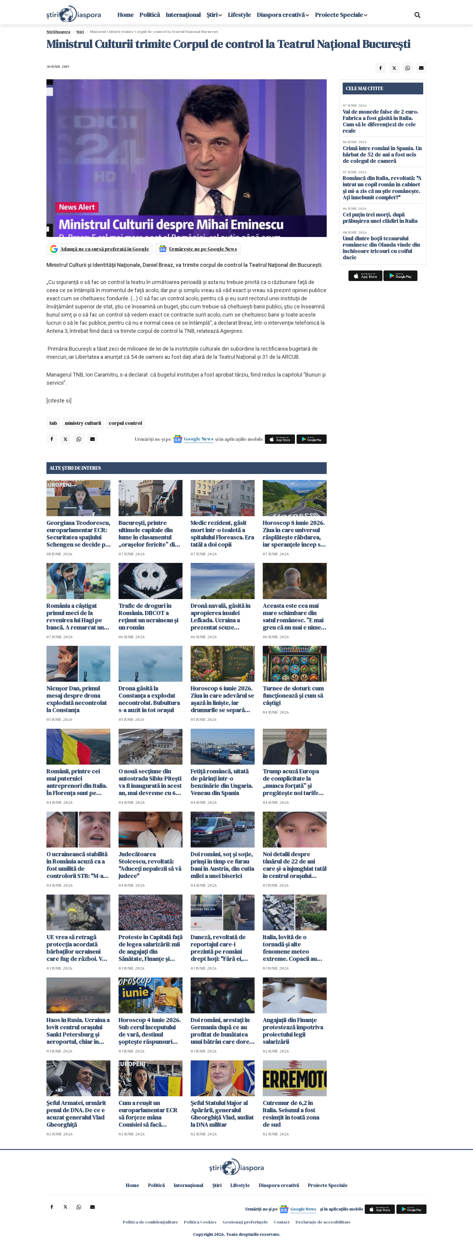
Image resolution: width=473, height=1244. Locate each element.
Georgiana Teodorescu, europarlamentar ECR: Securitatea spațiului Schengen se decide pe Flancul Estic (78, 533)
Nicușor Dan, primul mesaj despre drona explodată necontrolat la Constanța (76, 699)
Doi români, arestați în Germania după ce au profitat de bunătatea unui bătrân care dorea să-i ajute (221, 1030)
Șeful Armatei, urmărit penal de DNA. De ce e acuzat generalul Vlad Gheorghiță (76, 1113)
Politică (150, 15)
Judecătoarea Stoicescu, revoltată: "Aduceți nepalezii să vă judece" (150, 865)
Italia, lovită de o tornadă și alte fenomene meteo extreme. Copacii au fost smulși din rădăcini (293, 947)
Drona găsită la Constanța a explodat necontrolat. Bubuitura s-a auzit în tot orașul (149, 699)
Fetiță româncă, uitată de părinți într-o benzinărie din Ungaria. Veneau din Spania (222, 782)
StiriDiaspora (58, 31)
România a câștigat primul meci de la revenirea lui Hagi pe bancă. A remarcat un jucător (75, 616)
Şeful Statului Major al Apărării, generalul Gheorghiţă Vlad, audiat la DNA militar (222, 1113)
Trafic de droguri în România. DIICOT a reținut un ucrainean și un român (148, 616)
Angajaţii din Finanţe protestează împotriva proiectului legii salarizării (293, 1030)
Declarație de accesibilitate (323, 1222)
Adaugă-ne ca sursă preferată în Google (104, 248)
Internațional (183, 15)
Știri (212, 15)
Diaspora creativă (281, 15)
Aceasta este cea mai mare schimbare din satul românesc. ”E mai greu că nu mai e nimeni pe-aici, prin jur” (294, 616)
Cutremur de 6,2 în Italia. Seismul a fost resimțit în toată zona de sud (291, 1113)
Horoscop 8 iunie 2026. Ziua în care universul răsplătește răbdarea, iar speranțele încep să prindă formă (294, 533)
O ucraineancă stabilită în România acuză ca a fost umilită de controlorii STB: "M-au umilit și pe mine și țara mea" (76, 865)
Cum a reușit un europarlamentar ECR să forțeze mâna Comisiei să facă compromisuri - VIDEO (149, 1113)
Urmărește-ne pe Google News (203, 248)
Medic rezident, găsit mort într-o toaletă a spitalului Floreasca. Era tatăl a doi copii (222, 533)
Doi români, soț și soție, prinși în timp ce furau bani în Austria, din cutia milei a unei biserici (222, 865)
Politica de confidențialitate (150, 1222)
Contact (282, 1222)
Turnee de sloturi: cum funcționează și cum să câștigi (293, 695)
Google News (199, 438)
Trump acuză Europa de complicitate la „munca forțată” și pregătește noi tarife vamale (291, 782)
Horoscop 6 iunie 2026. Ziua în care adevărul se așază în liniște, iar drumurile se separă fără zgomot (222, 699)
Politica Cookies (200, 1222)
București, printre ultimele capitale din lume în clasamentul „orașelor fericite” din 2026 (148, 533)
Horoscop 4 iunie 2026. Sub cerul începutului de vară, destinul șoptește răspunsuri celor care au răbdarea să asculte (150, 1030)
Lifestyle (239, 15)
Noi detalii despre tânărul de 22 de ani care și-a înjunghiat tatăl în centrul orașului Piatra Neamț (294, 865)
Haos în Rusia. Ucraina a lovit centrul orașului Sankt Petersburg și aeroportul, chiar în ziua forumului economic (78, 1030)
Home (126, 15)
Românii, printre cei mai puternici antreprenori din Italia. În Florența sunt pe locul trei (76, 782)
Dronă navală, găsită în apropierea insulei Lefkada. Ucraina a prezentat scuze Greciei (220, 616)
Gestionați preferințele (245, 1222)
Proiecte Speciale (339, 15)
